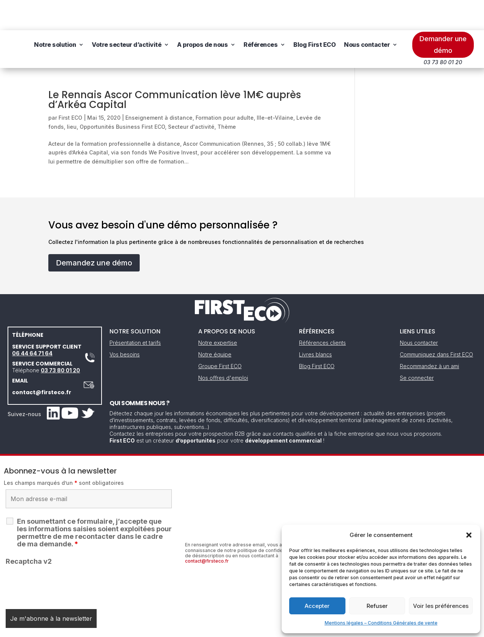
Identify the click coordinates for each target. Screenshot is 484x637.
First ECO (70, 87)
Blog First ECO (368, 14)
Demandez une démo (94, 232)
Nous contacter (110, 43)
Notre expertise (217, 312)
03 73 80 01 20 (60, 340)
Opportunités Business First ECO (122, 96)
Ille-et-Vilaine (275, 87)
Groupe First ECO (220, 336)
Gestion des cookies (277, 628)
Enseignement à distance (159, 87)
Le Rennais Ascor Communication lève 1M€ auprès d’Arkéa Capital (174, 69)
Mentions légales (203, 628)
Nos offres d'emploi (223, 347)
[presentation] (63, 554)
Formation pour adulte (225, 87)
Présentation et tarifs (135, 312)
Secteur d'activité (191, 96)
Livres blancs (315, 324)
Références (314, 14)
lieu (72, 96)
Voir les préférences (441, 605)
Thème (226, 96)
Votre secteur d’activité (179, 14)
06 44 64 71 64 (32, 323)
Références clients (322, 312)
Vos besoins (124, 324)
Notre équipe (214, 324)
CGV (238, 628)
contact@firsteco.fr (41, 362)
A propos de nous (255, 14)
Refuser (377, 605)
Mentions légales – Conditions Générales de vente (381, 623)
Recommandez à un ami (429, 336)
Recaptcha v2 (29, 531)
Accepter (317, 605)
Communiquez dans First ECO (436, 324)
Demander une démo (443, 14)
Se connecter (417, 347)
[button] (469, 535)
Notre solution (108, 14)
